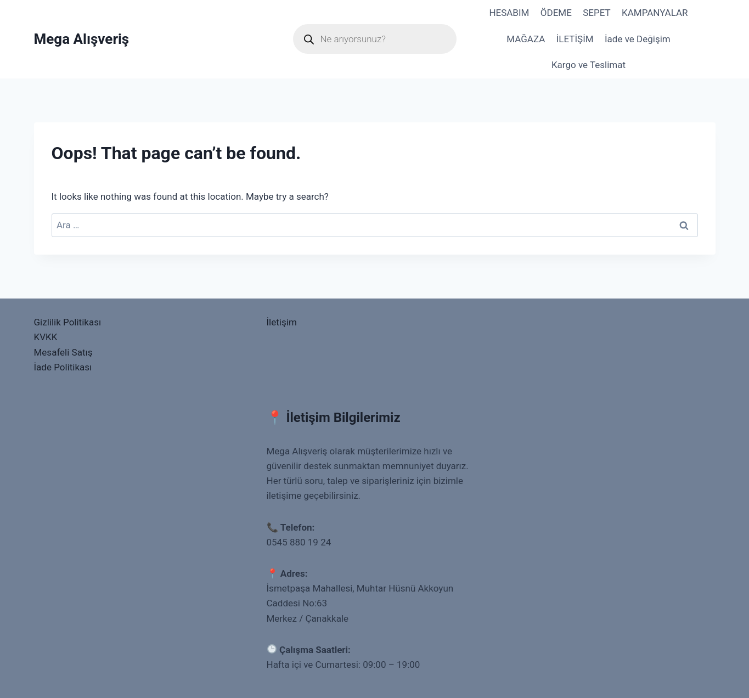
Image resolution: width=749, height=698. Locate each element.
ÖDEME (556, 12)
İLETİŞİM (575, 38)
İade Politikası (63, 367)
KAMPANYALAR (655, 12)
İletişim (282, 322)
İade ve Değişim (638, 38)
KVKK (46, 336)
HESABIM (509, 12)
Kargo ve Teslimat (588, 64)
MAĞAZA (525, 38)
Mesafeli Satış (63, 352)
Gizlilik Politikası (68, 322)
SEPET (596, 12)
